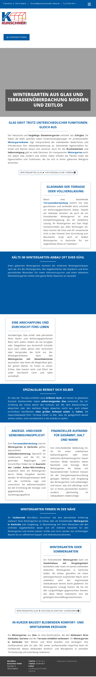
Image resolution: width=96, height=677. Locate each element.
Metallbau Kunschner (39, 518)
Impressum (61, 662)
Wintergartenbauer (18, 142)
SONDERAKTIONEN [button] (17, 37)
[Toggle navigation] (89, 4)
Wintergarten (75, 153)
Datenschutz (72, 662)
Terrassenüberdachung (25, 444)
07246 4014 (40, 662)
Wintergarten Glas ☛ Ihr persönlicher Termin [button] (48, 173)
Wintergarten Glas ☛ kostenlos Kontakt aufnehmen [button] (48, 611)
